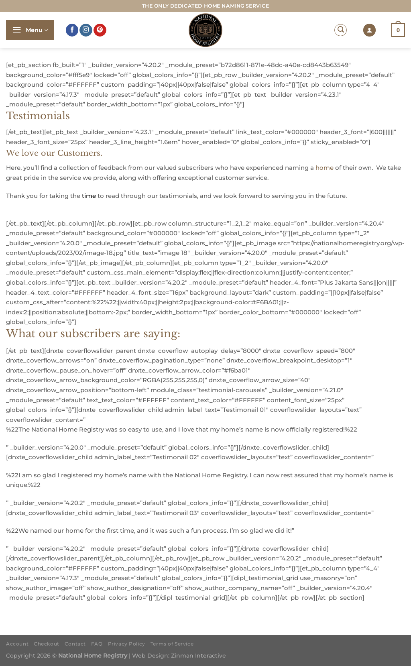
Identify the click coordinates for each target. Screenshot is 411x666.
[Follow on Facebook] (72, 30)
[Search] (340, 30)
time (89, 196)
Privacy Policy (126, 644)
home (324, 167)
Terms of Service (172, 644)
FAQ (97, 644)
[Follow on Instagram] (85, 30)
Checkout (46, 644)
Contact (75, 644)
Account (17, 644)
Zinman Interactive (198, 655)
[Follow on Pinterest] (100, 30)
